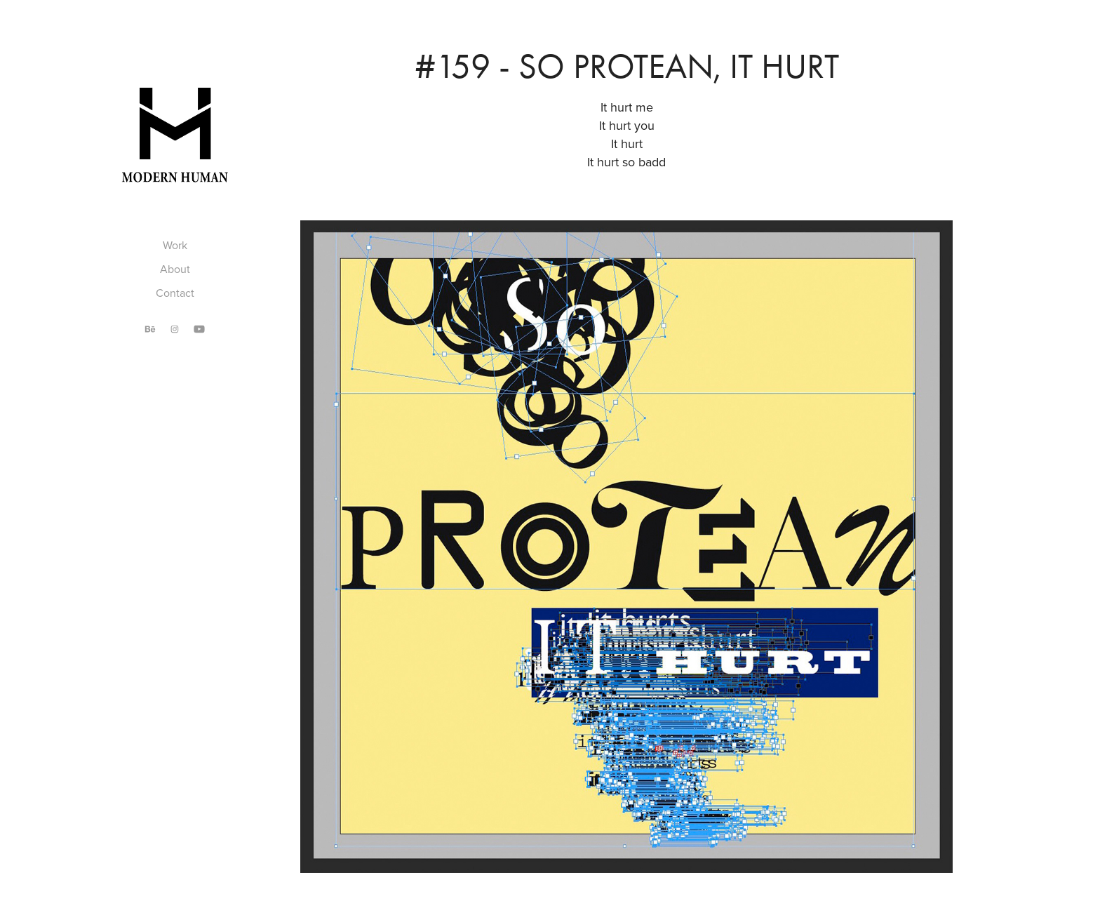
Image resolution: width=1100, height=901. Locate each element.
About (175, 268)
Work (175, 245)
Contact (175, 292)
